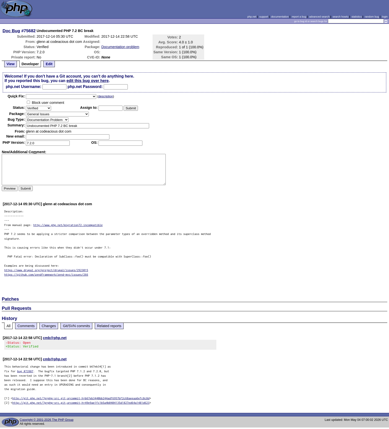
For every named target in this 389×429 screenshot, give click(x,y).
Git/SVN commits (76, 326)
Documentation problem (120, 47)
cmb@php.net (55, 338)
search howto (340, 16)
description (105, 96)
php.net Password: (85, 87)
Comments (26, 326)
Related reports (109, 326)
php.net (251, 16)
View (10, 64)
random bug (372, 16)
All (8, 326)
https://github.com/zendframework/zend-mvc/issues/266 (46, 274)
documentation (280, 16)
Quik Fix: (16, 96)
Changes (49, 326)
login (385, 16)
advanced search (319, 16)
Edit (49, 64)
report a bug (299, 16)
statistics (357, 16)
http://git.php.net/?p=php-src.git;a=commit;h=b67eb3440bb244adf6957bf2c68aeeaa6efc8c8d (81, 399)
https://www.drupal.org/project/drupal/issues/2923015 (46, 270)
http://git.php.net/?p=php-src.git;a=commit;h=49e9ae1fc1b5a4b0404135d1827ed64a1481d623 (81, 404)
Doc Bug (11, 30)
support (263, 16)
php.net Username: (23, 87)
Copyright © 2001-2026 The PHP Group (46, 421)
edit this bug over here (87, 81)
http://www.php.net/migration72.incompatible (68, 225)
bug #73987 (25, 372)
